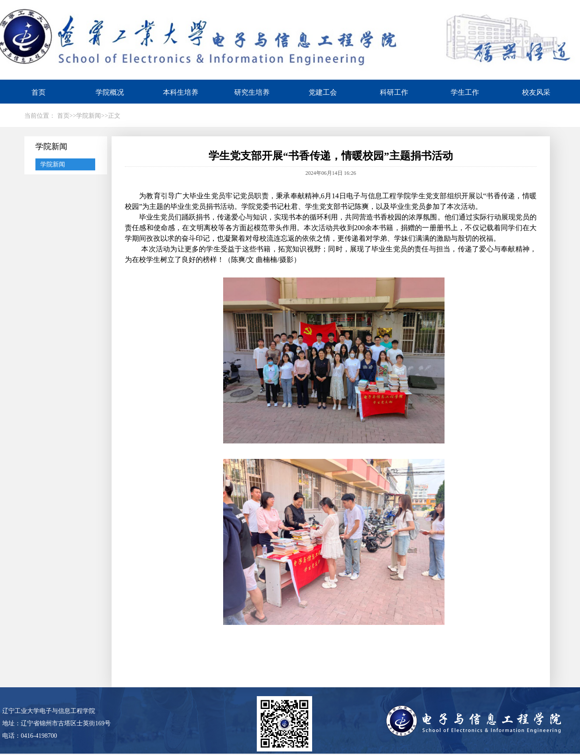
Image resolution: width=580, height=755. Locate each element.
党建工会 (323, 92)
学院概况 (110, 92)
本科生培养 (180, 92)
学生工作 (465, 92)
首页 (38, 92)
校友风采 (536, 92)
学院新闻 (52, 164)
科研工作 (394, 92)
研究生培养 (252, 92)
